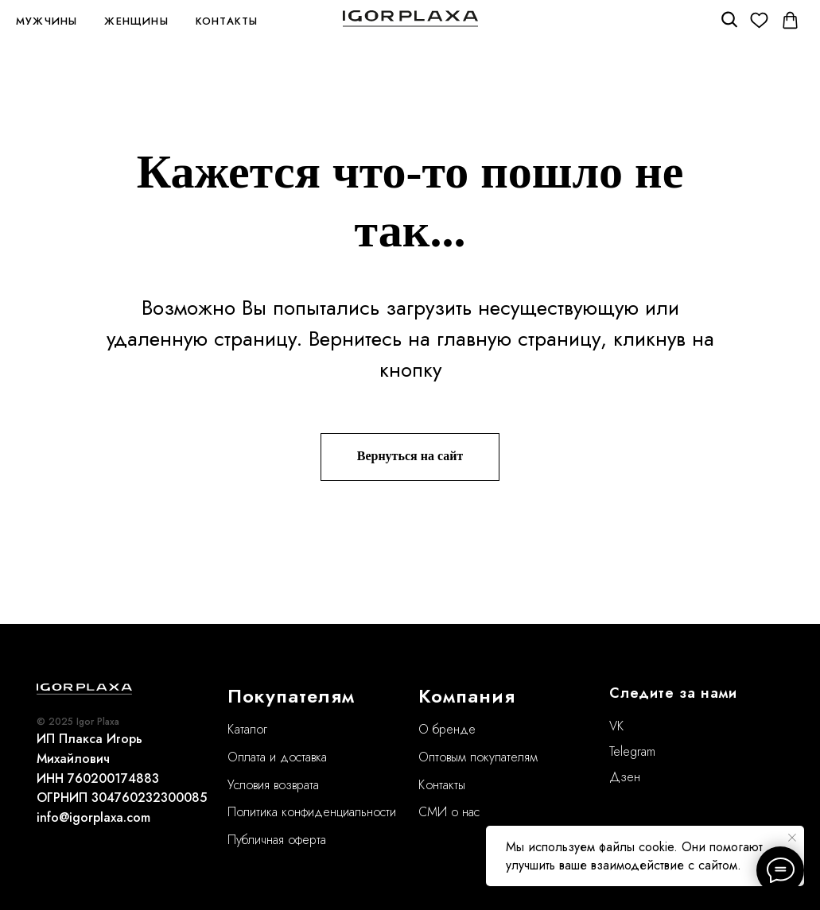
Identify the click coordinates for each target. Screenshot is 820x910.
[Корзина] (790, 20)
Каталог (247, 729)
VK (616, 726)
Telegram (632, 751)
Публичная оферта (276, 840)
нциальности (363, 812)
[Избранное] (759, 20)
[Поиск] (728, 20)
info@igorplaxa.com (93, 817)
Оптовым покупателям (478, 757)
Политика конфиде (278, 812)
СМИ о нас (449, 812)
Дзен (624, 777)
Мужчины (46, 21)
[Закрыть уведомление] (792, 838)
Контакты (227, 21)
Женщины (136, 21)
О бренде (447, 729)
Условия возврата (273, 785)
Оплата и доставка (277, 757)
